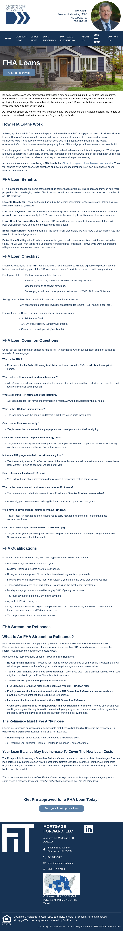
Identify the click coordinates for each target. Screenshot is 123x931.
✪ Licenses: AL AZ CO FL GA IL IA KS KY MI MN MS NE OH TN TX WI (60, 900)
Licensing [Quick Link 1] (43, 926)
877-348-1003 (55, 857)
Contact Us (113, 38)
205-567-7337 (79, 21)
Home (8, 38)
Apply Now (34, 38)
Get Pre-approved (19, 72)
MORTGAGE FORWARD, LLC (58, 828)
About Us (85, 38)
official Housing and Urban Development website (87, 163)
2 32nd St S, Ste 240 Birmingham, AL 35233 (59, 849)
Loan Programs (49, 38)
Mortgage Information (67, 38)
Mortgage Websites (24, 920)
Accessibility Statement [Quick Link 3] (79, 926)
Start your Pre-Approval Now (61, 808)
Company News (21, 38)
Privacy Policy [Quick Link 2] (57, 926)
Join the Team (97, 38)
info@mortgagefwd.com (60, 863)
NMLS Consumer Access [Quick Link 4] (107, 926)
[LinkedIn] (88, 829)
